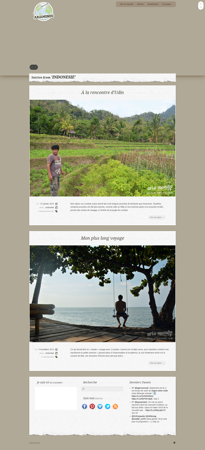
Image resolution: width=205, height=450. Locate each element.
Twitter (107, 406)
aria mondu (43, 5)
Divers (140, 4)
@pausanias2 (141, 402)
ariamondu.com (34, 443)
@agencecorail (141, 388)
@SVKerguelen (138, 416)
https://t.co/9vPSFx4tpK (142, 399)
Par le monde (126, 4)
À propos (166, 4)
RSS (115, 406)
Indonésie (49, 207)
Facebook (84, 406)
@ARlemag (151, 416)
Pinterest (92, 406)
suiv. (35, 67)
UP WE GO (174, 443)
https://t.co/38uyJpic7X (155, 410)
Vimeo (100, 406)
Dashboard (152, 4)
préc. (32, 67)
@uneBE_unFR (139, 419)
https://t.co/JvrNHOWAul (142, 396)
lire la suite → (157, 217)
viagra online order (159, 391)
